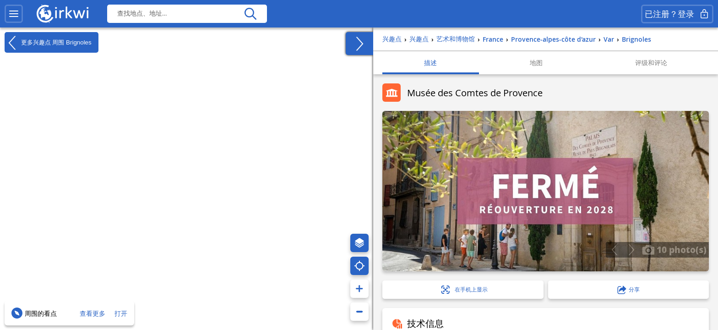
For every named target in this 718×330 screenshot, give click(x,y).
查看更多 (92, 313)
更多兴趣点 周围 (48, 42)
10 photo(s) (674, 249)
